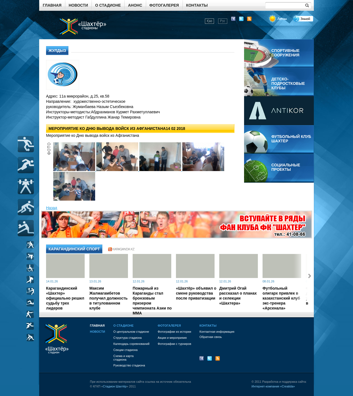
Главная (52, 5)
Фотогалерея (164, 5)
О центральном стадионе (131, 331)
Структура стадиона (127, 337)
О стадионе (108, 5)
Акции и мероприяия (172, 337)
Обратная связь (210, 337)
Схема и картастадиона (123, 357)
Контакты (197, 5)
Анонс (135, 5)
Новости (78, 5)
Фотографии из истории (174, 331)
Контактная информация (216, 331)
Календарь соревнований (131, 343)
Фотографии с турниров (174, 343)
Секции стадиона (125, 350)
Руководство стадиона (129, 365)
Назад (51, 208)
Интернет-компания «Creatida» (273, 386)
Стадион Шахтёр (115, 386)
